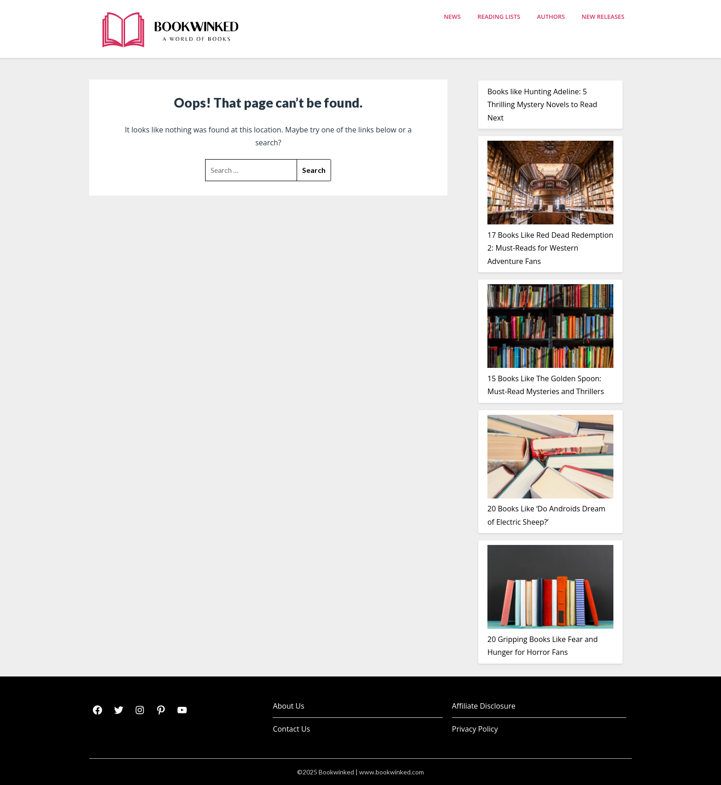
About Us (288, 706)
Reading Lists (498, 16)
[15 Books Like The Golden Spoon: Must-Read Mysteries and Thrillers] (550, 328)
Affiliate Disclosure (483, 706)
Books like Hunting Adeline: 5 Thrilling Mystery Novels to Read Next (542, 104)
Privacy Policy (475, 729)
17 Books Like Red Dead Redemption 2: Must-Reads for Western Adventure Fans (550, 248)
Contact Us (291, 729)
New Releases (603, 16)
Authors (551, 16)
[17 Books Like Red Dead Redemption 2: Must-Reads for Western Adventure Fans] (550, 184)
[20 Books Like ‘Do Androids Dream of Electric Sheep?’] (550, 458)
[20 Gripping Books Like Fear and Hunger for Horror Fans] (550, 588)
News (452, 16)
